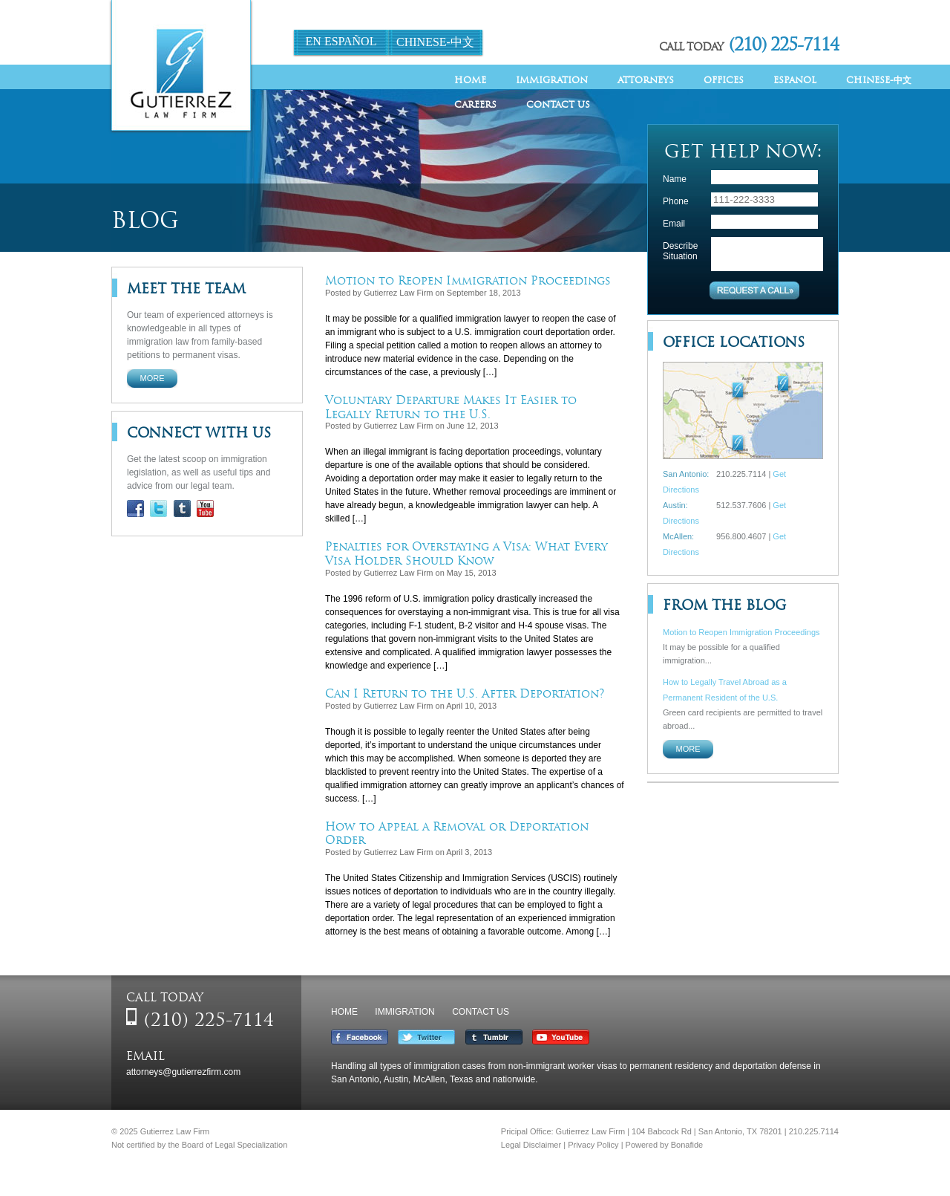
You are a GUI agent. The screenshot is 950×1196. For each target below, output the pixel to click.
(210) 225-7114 (784, 44)
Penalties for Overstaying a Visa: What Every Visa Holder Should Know (466, 553)
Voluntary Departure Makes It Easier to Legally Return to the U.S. (451, 407)
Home (470, 79)
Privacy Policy (593, 1144)
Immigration (552, 79)
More (152, 378)
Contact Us (558, 104)
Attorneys (646, 79)
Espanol (794, 79)
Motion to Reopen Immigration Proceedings (468, 280)
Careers (475, 104)
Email (674, 223)
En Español (341, 41)
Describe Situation (680, 251)
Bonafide (687, 1144)
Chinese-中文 (435, 42)
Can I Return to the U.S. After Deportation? (464, 693)
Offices (724, 79)
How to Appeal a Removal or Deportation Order (457, 833)
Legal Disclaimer (531, 1144)
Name (675, 179)
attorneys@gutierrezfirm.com (183, 1072)
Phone (676, 201)
